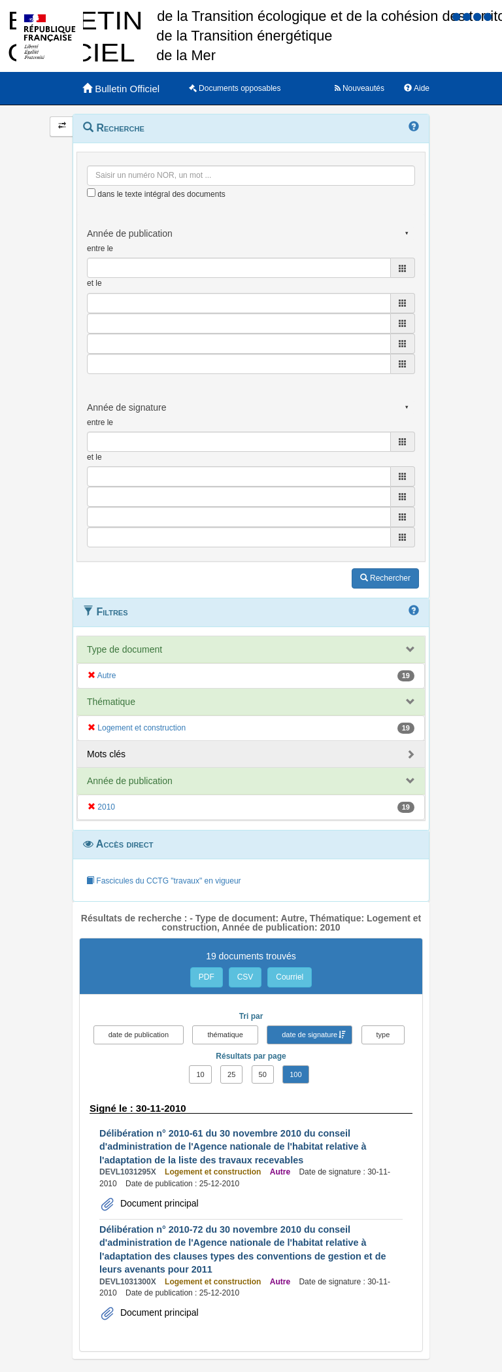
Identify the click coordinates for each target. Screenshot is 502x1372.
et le (94, 283)
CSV (245, 977)
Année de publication (130, 781)
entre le (100, 248)
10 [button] (200, 1074)
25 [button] (231, 1074)
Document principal (158, 1203)
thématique (225, 1034)
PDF (206, 977)
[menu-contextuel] (91, 192)
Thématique (111, 701)
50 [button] (263, 1074)
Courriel (289, 977)
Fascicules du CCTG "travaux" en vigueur (163, 880)
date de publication (139, 1034)
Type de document (124, 649)
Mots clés (106, 754)
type (383, 1034)
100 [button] (295, 1074)
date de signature (309, 1034)
